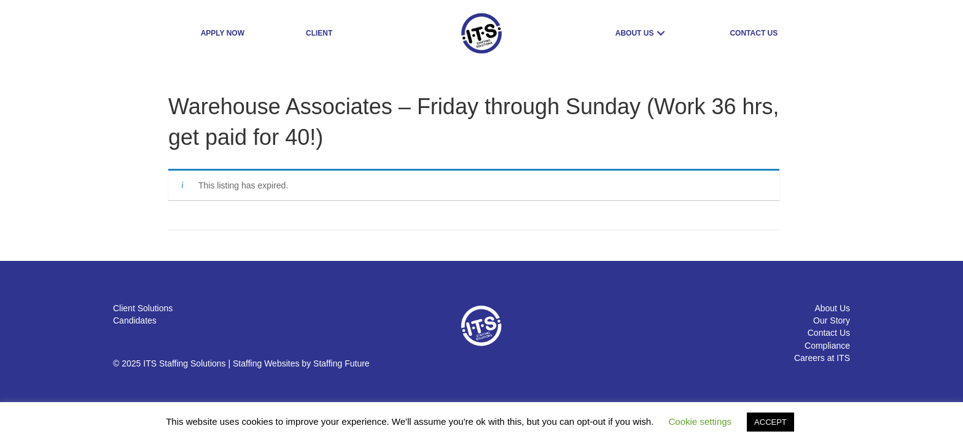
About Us (832, 308)
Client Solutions (143, 308)
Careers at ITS (822, 358)
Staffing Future (341, 363)
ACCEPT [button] (770, 422)
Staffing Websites (266, 363)
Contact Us (829, 333)
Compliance (827, 346)
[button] (660, 33)
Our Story (831, 320)
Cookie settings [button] (700, 421)
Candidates (135, 320)
